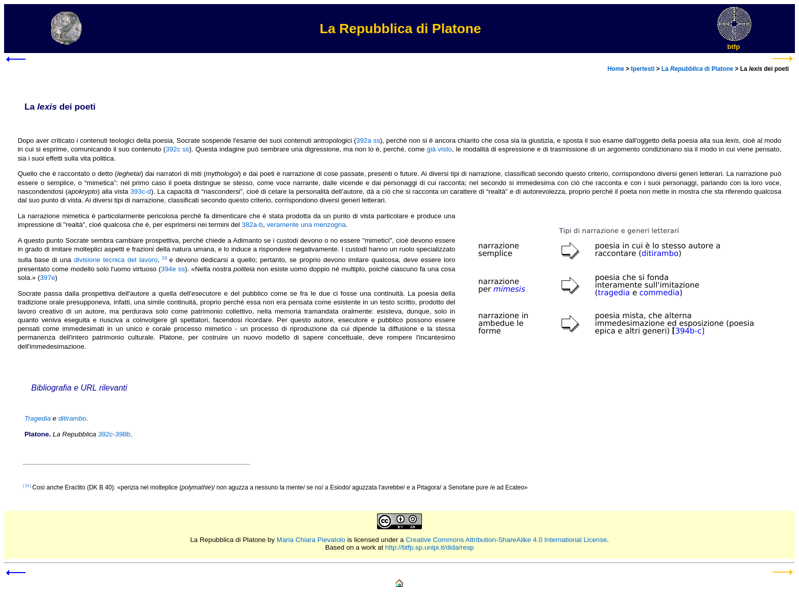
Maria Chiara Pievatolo (311, 540)
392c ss (177, 149)
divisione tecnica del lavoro (115, 260)
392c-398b (114, 434)
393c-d (140, 191)
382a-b (252, 224)
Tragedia (37, 418)
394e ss (173, 269)
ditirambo (72, 418)
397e (47, 277)
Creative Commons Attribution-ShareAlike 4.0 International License (506, 540)
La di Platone (697, 68)
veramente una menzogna (306, 224)
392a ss (368, 140)
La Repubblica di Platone (227, 540)
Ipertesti (642, 68)
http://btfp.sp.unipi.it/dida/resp (429, 547)
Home (615, 68)
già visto (439, 149)
